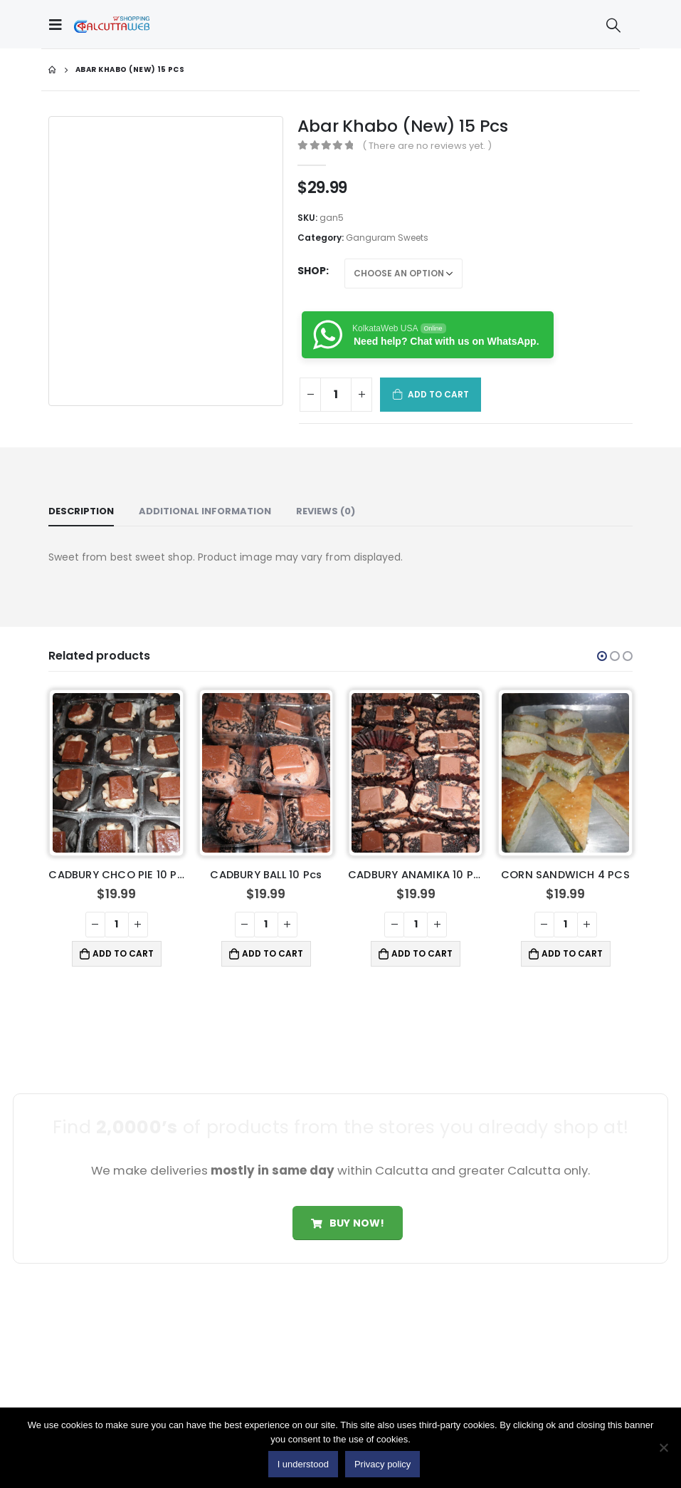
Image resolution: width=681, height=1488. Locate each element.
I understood (303, 1464)
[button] (602, 656)
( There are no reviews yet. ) (427, 145)
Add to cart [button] (123, 953)
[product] (117, 773)
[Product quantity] (336, 395)
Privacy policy (382, 1464)
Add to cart (439, 394)
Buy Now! (347, 1223)
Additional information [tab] (205, 511)
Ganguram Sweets (387, 237)
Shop (311, 271)
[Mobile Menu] (59, 24)
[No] (663, 1447)
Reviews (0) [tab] (325, 511)
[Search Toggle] (613, 24)
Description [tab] (81, 511)
